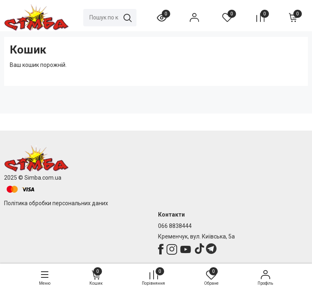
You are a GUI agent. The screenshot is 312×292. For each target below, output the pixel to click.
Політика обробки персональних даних (56, 203)
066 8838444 (175, 226)
